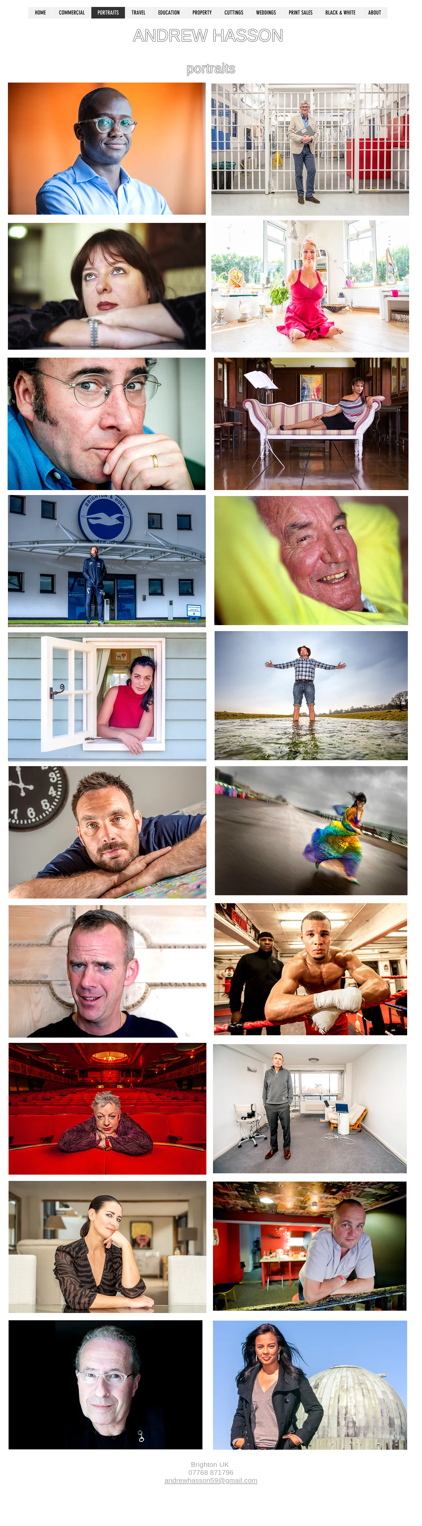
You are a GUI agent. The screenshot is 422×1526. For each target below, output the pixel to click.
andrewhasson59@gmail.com (211, 1480)
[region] (107, 150)
